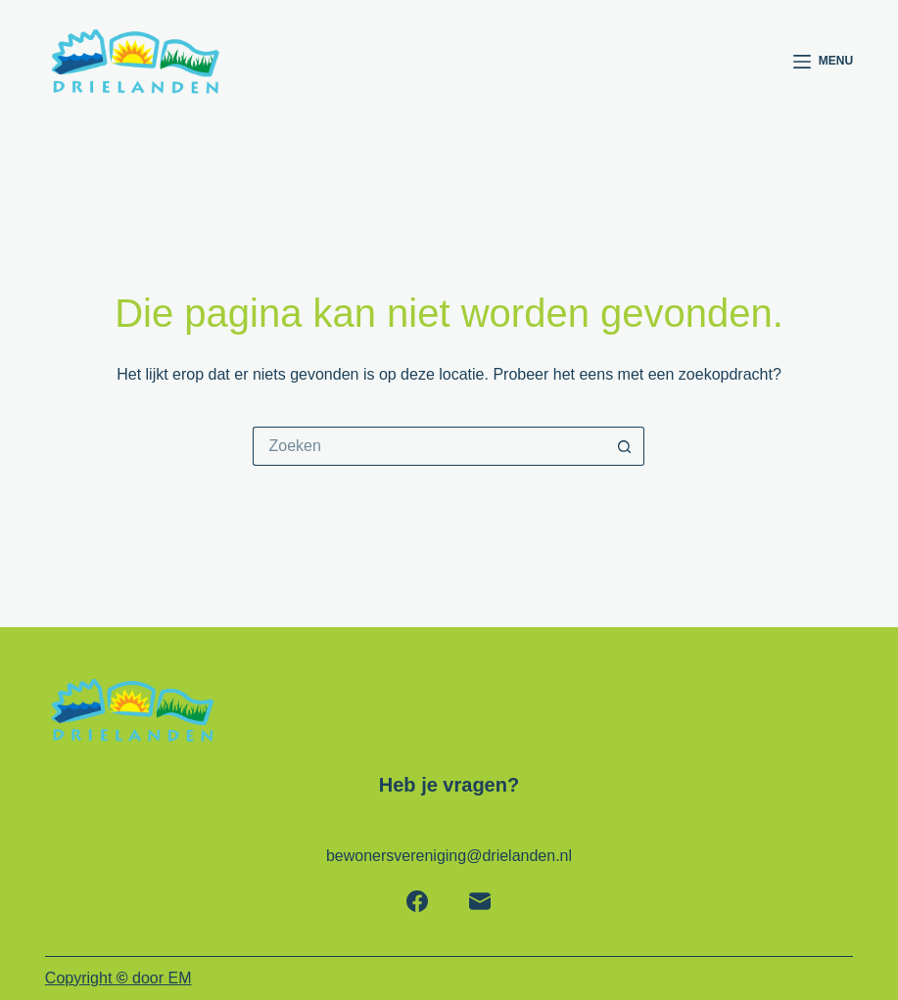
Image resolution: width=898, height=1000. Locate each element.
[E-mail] (480, 901)
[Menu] (823, 61)
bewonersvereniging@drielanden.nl (449, 855)
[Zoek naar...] (429, 446)
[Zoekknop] (624, 446)
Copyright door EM (118, 978)
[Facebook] (417, 901)
